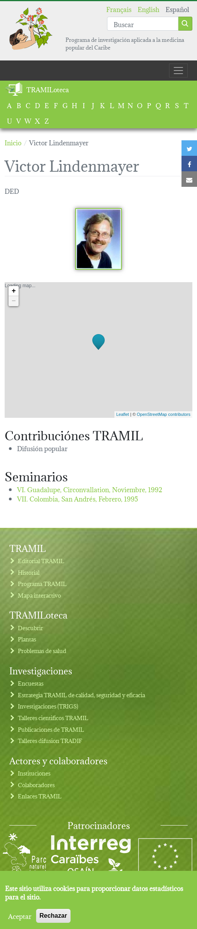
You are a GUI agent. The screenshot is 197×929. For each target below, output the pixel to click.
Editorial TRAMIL (41, 560)
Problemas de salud (42, 650)
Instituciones (34, 773)
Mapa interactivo (39, 595)
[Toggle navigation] (178, 71)
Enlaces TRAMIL (40, 795)
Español (177, 8)
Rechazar (53, 918)
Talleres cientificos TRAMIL (53, 717)
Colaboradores (36, 784)
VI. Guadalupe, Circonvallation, (89, 489)
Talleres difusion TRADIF (50, 740)
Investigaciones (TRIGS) (48, 705)
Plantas (27, 638)
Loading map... (97, 350)
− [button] (14, 301)
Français (118, 8)
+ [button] (14, 291)
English (148, 8)
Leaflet (122, 414)
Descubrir (30, 627)
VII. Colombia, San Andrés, (77, 498)
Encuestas (30, 683)
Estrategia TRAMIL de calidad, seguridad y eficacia (81, 694)
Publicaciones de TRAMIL (51, 729)
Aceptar (19, 918)
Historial (29, 572)
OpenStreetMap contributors (163, 414)
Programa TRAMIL (42, 583)
